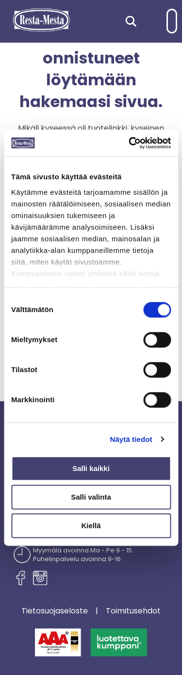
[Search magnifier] (131, 21)
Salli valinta (91, 497)
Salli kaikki (91, 468)
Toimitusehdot (133, 611)
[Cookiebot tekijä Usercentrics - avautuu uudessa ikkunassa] (129, 143)
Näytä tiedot (131, 439)
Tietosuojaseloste (54, 611)
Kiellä (90, 525)
